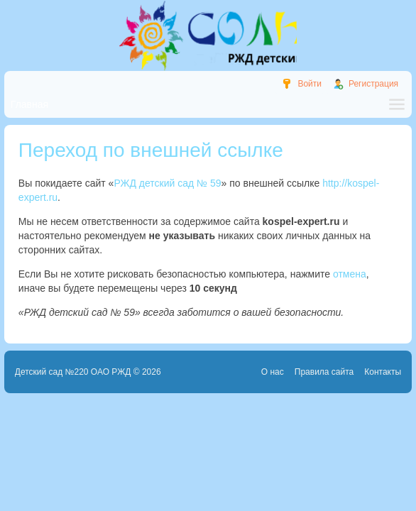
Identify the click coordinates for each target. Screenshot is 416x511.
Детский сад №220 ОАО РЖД (73, 372)
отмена (349, 274)
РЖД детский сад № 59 (167, 183)
